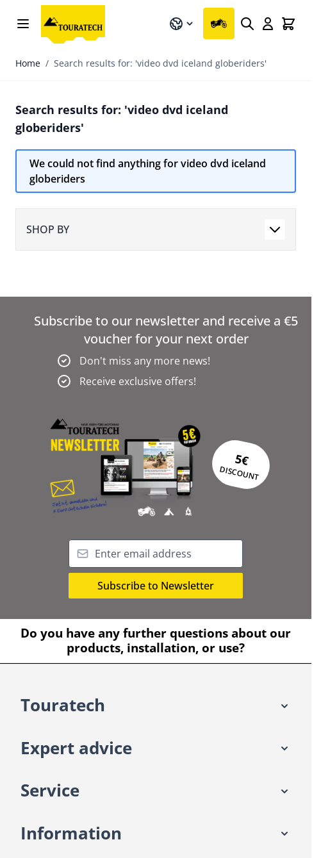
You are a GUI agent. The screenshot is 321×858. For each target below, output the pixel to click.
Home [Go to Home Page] (27, 63)
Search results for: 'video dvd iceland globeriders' (160, 63)
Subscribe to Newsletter (155, 586)
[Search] (247, 23)
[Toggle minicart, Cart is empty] (288, 23)
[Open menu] (23, 23)
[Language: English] (182, 23)
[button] (156, 705)
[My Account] (268, 23)
